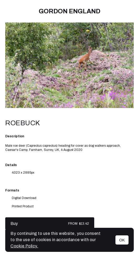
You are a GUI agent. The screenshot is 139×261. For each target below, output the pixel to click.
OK (122, 240)
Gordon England (69, 11)
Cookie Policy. (24, 246)
